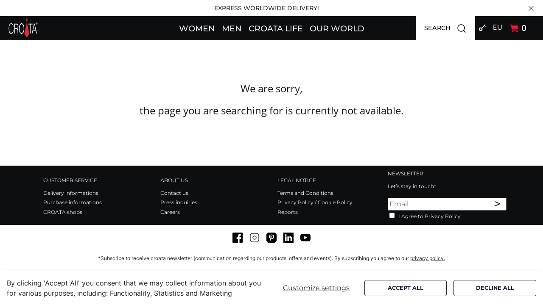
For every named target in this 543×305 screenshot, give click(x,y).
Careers (170, 212)
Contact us (174, 193)
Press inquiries (178, 202)
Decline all (495, 288)
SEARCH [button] (449, 28)
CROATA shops (62, 212)
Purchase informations (72, 202)
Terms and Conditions (305, 193)
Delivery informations (70, 193)
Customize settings (316, 288)
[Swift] (23, 28)
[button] (197, 28)
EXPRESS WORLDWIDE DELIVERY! (266, 8)
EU (497, 27)
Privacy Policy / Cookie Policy (315, 202)
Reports (287, 212)
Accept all (405, 288)
